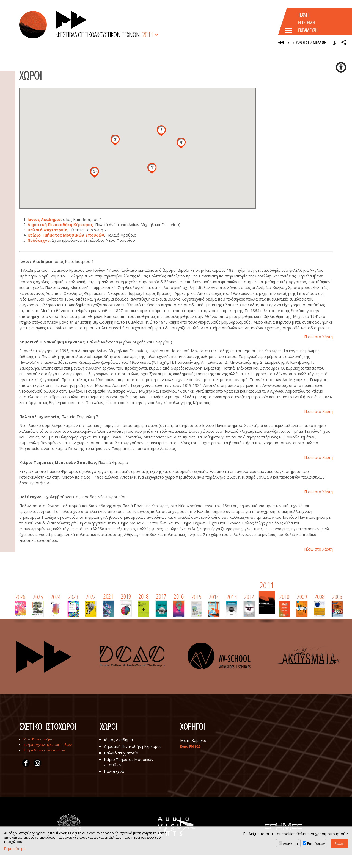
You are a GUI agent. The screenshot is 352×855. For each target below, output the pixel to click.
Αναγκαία (290, 843)
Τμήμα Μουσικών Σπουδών (44, 750)
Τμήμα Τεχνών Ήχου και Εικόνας (47, 745)
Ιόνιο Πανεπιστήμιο (38, 739)
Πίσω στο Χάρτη (318, 336)
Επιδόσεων (316, 843)
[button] (151, 168)
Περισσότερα (15, 848)
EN (334, 42)
